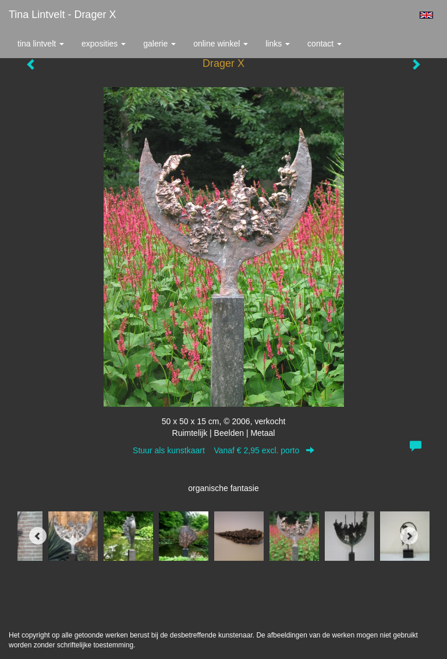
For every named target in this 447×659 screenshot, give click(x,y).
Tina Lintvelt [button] (40, 43)
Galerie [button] (159, 43)
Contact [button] (324, 43)
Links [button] (277, 43)
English (426, 15)
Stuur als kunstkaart (223, 450)
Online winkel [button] (220, 43)
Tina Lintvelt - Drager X (62, 14)
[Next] (409, 536)
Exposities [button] (103, 43)
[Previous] (38, 536)
